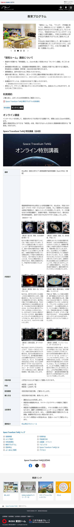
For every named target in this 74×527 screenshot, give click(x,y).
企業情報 (4, 516)
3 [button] (21, 50)
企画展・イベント (46, 442)
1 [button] (15, 50)
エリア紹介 (9, 439)
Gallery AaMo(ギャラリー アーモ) (28, 496)
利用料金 (43, 436)
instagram (43, 465)
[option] (19, 36)
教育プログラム (11, 444)
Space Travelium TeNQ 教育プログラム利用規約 (23, 101)
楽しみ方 (7, 495)
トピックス (43, 444)
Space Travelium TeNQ (11, 506)
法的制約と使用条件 (20, 516)
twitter (37, 465)
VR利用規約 (10, 442)
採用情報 (11, 516)
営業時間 (9, 436)
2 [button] (18, 50)
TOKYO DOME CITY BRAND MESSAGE (37, 511)
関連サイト (31, 516)
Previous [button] (11, 51)
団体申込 (9, 447)
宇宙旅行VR (44, 439)
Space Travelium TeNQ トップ (14, 432)
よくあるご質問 (11, 450)
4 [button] (24, 50)
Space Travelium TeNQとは (49, 447)
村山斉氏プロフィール (29, 424)
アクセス (66, 9)
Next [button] (28, 51)
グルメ (59, 495)
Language (61, 9)
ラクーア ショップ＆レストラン (45, 496)
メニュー (71, 9)
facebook (30, 465)
